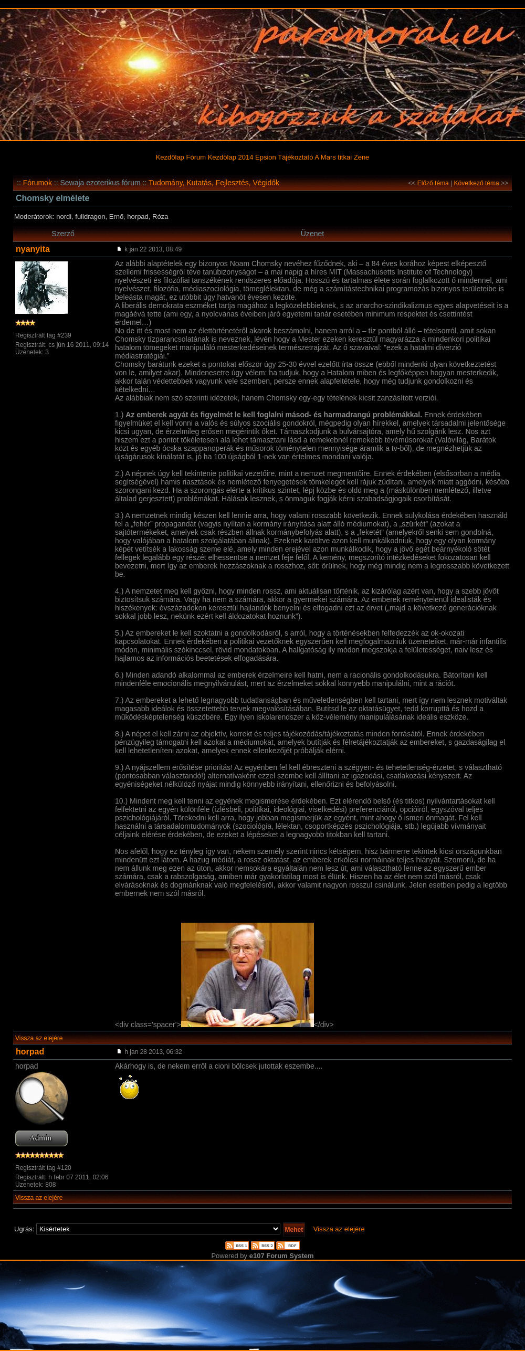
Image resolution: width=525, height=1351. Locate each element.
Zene (362, 157)
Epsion (265, 157)
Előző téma (433, 183)
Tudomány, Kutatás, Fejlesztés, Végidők (214, 182)
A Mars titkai (333, 157)
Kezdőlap (170, 157)
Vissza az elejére (39, 1038)
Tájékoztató (295, 157)
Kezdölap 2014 (231, 157)
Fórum (196, 157)
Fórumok (37, 182)
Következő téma (476, 183)
